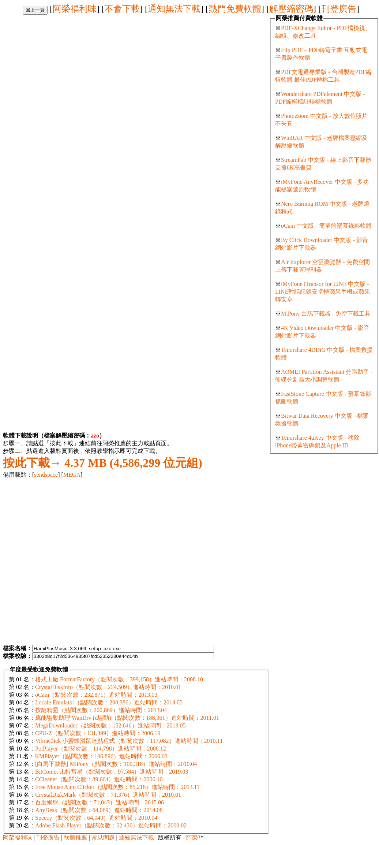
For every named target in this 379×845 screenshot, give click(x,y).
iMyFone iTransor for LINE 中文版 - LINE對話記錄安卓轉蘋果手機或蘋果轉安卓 (322, 291)
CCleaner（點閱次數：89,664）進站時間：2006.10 (98, 779)
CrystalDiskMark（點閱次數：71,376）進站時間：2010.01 (108, 795)
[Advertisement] (77, 92)
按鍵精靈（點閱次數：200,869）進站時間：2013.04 (101, 710)
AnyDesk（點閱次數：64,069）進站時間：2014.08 (98, 810)
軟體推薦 (75, 837)
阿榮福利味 (75, 9)
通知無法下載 (174, 9)
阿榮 (192, 837)
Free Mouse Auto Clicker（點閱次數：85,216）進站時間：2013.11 (117, 787)
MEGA (71, 475)
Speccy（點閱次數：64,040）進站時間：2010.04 (96, 818)
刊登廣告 (338, 9)
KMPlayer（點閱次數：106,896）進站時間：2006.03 (101, 756)
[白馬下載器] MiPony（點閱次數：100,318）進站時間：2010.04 (116, 764)
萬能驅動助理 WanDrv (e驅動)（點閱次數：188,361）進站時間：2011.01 (127, 718)
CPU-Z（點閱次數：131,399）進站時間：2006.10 (97, 733)
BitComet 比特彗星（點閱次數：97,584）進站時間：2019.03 (111, 771)
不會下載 (122, 9)
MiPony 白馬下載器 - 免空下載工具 (326, 313)
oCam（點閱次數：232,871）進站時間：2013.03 (96, 695)
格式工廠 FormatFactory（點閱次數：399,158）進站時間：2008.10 (119, 679)
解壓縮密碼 (291, 9)
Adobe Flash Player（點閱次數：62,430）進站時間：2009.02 (111, 825)
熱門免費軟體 (235, 9)
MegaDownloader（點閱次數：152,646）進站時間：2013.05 (110, 725)
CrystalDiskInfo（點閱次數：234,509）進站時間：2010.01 (108, 687)
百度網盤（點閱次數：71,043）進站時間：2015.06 (99, 802)
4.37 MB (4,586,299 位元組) (102, 462)
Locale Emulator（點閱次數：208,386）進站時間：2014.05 (109, 702)
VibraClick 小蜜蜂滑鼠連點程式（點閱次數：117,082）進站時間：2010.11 (129, 741)
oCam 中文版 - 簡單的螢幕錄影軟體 (326, 226)
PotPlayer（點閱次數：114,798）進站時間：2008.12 (100, 748)
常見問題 (103, 837)
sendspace (46, 475)
